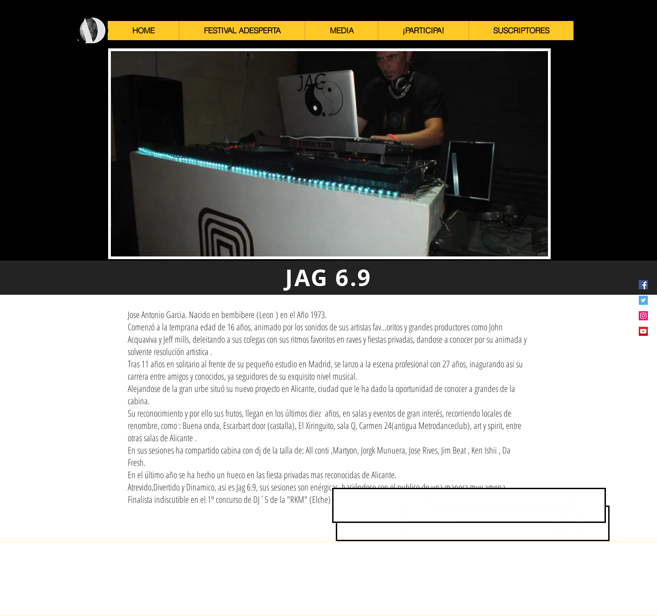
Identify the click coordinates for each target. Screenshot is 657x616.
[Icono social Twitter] (643, 300)
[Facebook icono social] (643, 284)
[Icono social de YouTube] (643, 331)
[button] (242, 30)
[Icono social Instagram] (643, 315)
